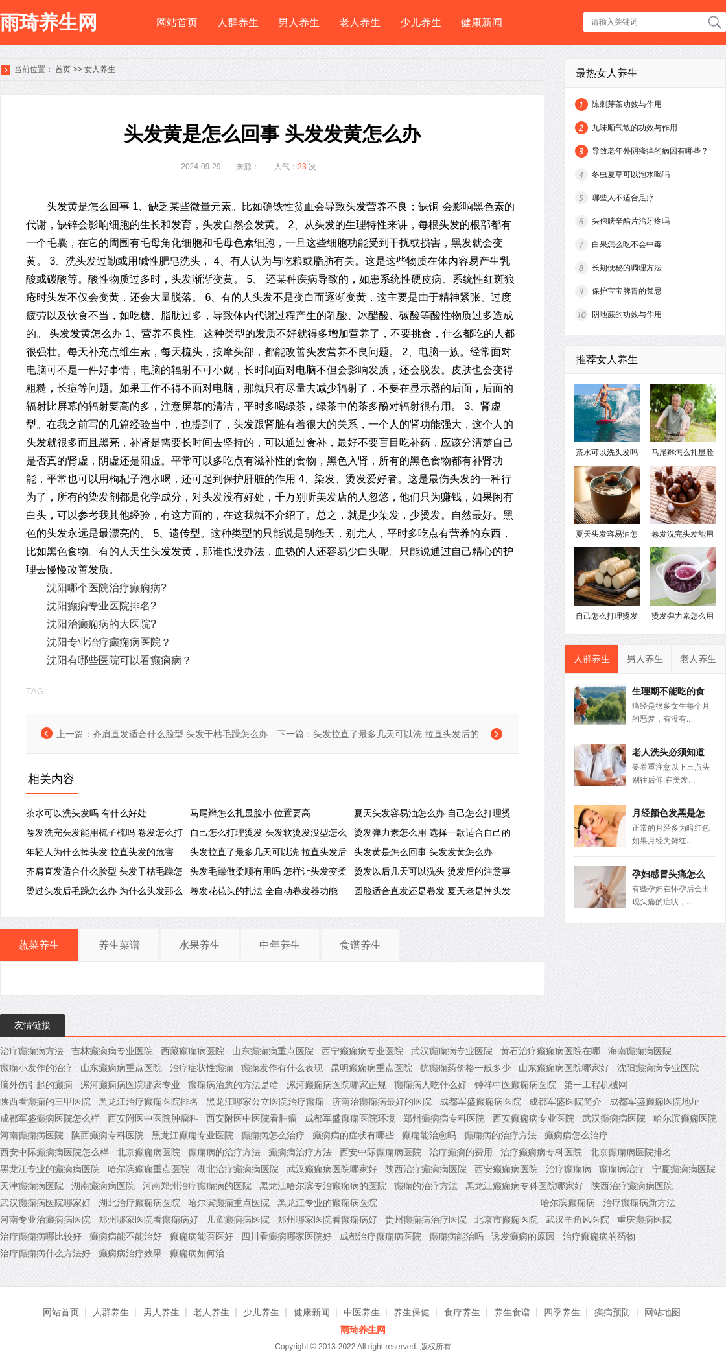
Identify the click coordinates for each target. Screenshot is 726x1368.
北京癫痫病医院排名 (631, 1152)
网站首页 (177, 22)
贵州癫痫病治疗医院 (426, 1219)
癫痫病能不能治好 (125, 1236)
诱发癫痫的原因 (523, 1236)
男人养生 (299, 22)
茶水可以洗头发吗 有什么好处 (86, 813)
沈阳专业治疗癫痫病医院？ (109, 642)
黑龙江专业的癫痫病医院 (50, 1169)
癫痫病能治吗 (456, 1236)
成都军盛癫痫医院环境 (350, 1118)
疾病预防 (612, 1312)
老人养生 (360, 22)
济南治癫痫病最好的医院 (382, 1101)
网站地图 (662, 1312)
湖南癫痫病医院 (103, 1186)
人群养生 (238, 22)
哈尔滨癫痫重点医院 (148, 1169)
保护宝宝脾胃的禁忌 (627, 291)
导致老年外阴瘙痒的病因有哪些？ (650, 151)
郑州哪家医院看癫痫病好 (148, 1219)
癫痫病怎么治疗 (273, 1135)
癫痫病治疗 (621, 1169)
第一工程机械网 (595, 1084)
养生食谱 (512, 1312)
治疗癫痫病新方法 (639, 1202)
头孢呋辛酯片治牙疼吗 (631, 221)
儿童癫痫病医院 (238, 1219)
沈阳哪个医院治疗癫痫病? (107, 587)
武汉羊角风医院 (577, 1219)
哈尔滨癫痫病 (568, 1202)
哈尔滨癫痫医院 (685, 1118)
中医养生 (362, 1312)
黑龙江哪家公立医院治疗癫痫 (265, 1101)
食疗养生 (462, 1312)
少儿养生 (420, 22)
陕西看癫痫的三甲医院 (45, 1101)
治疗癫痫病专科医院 (541, 1152)
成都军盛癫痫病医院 (480, 1101)
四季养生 (562, 1312)
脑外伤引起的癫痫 (36, 1084)
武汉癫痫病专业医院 (452, 1051)
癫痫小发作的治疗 (36, 1068)
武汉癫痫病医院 (614, 1118)
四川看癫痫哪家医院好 (286, 1236)
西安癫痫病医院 (506, 1169)
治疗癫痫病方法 (32, 1051)
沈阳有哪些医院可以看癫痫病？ (119, 660)
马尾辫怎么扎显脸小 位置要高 (250, 813)
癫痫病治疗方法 (300, 1152)
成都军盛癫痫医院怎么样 (50, 1118)
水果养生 (199, 944)
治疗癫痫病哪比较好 (41, 1236)
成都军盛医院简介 (565, 1101)
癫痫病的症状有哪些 (353, 1135)
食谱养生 (360, 944)
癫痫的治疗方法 (426, 1186)
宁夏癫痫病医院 (684, 1169)
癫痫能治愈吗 (429, 1135)
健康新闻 (481, 22)
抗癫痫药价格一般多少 (465, 1068)
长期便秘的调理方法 (627, 267)
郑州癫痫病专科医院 (444, 1118)
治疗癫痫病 (568, 1169)
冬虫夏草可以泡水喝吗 (631, 174)
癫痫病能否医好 (201, 1236)
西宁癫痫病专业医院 (362, 1051)
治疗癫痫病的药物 (599, 1236)
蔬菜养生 (39, 944)
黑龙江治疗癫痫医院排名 (148, 1101)
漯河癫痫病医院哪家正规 (336, 1084)
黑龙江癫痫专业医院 (192, 1135)
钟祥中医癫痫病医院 (515, 1084)
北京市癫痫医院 (506, 1219)
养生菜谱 (119, 944)
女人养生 (99, 69)
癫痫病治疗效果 (130, 1253)
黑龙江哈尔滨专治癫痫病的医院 (322, 1186)
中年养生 (280, 944)
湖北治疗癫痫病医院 (238, 1169)
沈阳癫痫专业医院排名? (101, 605)
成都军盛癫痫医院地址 (654, 1101)
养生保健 (411, 1312)
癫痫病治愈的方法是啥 (233, 1084)
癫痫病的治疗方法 (500, 1135)
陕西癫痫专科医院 (107, 1135)
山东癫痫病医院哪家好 (564, 1068)
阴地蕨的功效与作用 (627, 314)
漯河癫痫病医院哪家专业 (130, 1084)
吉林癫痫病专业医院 (112, 1051)
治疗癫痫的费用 (461, 1152)
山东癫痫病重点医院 (273, 1051)
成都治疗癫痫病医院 (380, 1236)
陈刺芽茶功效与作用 (627, 104)
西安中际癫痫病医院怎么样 (54, 1152)
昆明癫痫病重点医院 (371, 1068)
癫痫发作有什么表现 (282, 1068)
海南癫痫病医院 (640, 1051)
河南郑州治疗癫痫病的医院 (197, 1186)
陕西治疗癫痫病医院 (426, 1169)
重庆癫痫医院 (644, 1219)
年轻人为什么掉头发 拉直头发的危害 (100, 852)
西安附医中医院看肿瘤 (251, 1118)
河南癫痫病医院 (32, 1135)
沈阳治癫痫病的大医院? (101, 624)
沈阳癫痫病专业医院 (658, 1068)
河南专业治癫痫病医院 (45, 1219)
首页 (63, 69)
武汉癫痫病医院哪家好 (332, 1169)
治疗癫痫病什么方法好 (45, 1253)
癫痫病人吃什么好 (430, 1084)
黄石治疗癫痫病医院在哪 (550, 1051)
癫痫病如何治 (197, 1253)
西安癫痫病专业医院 (533, 1118)
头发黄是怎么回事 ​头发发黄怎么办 (423, 852)
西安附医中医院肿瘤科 (153, 1118)
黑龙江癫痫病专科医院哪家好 (524, 1186)
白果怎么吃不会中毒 (627, 244)
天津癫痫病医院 (32, 1186)
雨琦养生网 (48, 22)
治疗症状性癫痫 (201, 1068)
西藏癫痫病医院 (192, 1051)
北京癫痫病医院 (148, 1152)
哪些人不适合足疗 (623, 197)
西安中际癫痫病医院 (380, 1152)
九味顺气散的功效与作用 (634, 127)
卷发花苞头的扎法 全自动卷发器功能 (264, 891)
